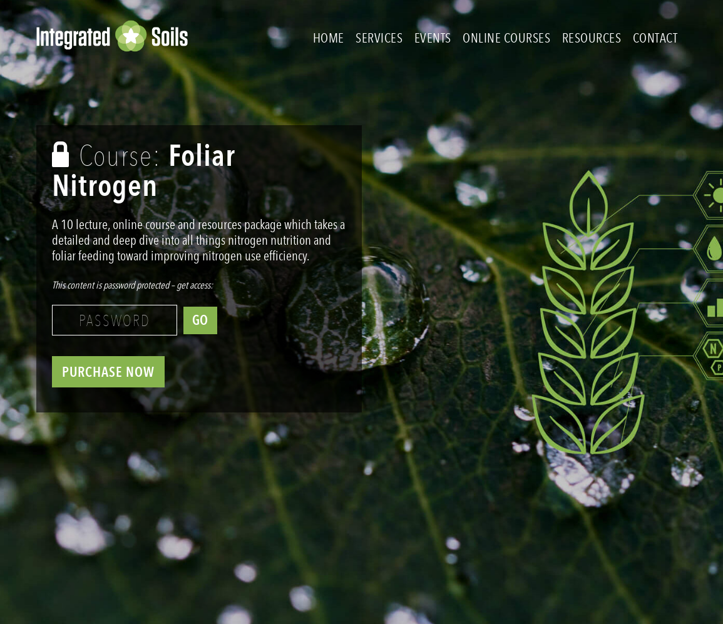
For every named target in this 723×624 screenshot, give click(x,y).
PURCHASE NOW (108, 372)
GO (200, 320)
